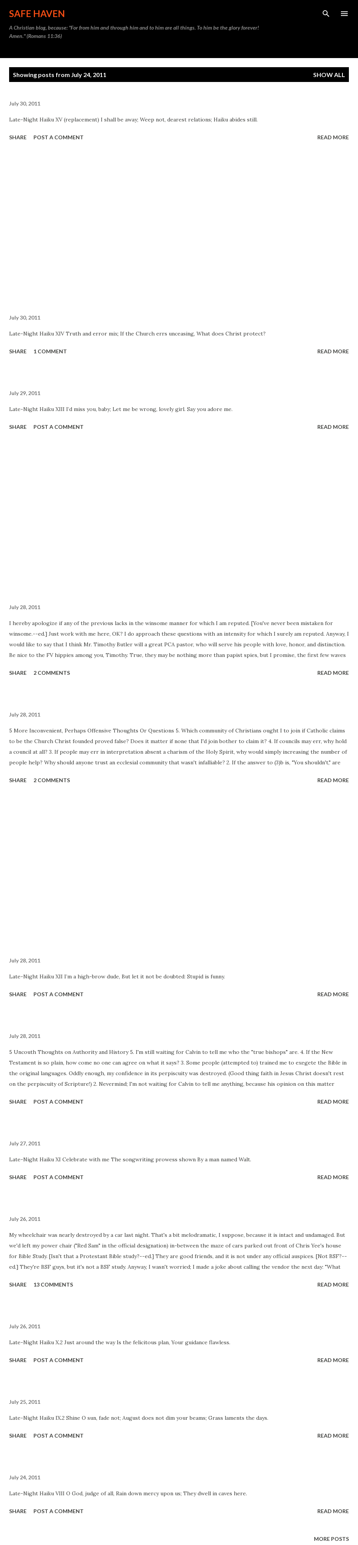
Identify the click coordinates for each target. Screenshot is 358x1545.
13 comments (53, 1284)
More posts (331, 1539)
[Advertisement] (179, 229)
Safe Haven (37, 13)
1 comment (50, 351)
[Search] (326, 13)
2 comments (51, 672)
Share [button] (18, 137)
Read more (333, 137)
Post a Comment (58, 137)
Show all (329, 74)
